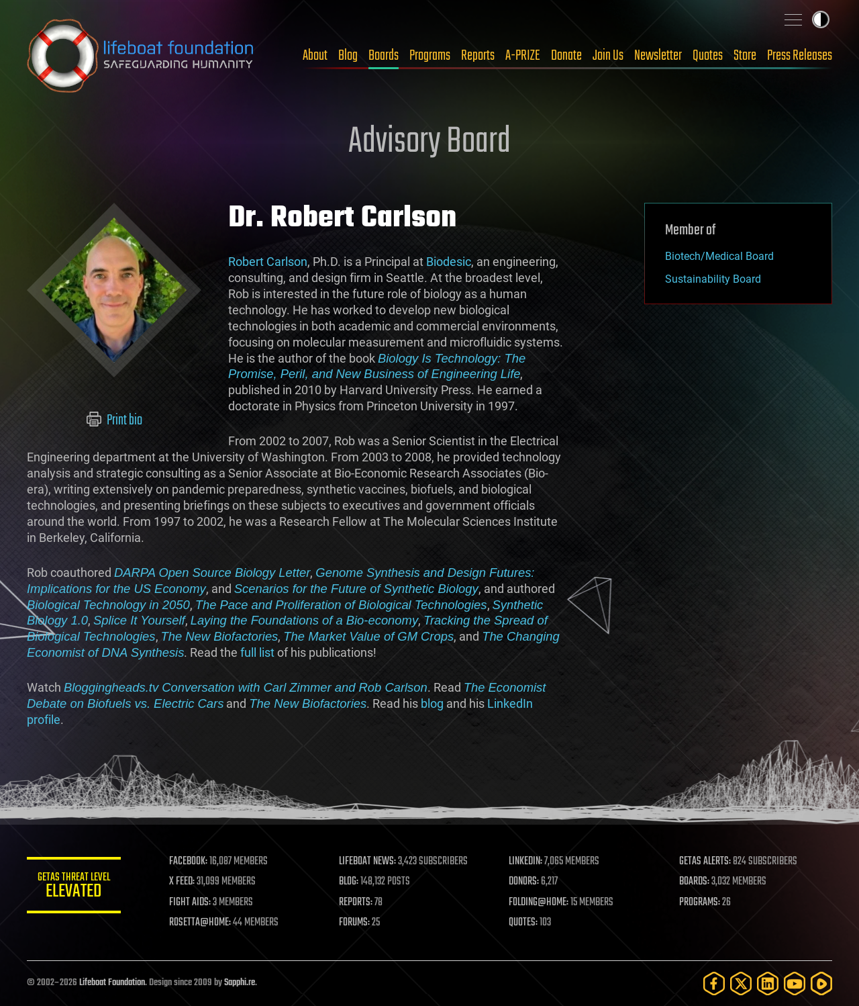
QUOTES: (523, 922)
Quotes (708, 56)
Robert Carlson (267, 262)
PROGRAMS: (699, 902)
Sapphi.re (239, 983)
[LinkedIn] (767, 983)
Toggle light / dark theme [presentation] (820, 19)
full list (257, 652)
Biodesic (448, 262)
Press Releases (799, 56)
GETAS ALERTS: (705, 861)
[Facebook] (714, 983)
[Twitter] (741, 983)
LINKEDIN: (526, 861)
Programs (429, 56)
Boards (383, 56)
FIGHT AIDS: (190, 902)
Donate (566, 56)
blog (432, 703)
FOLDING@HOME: (539, 902)
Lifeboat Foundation (112, 983)
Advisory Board (429, 142)
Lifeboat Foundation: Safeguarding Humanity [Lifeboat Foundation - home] (141, 56)
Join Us (608, 56)
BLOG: (348, 881)
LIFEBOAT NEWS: (367, 861)
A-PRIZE (522, 56)
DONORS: (524, 881)
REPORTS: (355, 902)
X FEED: (182, 881)
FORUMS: (354, 922)
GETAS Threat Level (74, 887)
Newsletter (658, 56)
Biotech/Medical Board (719, 256)
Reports (478, 56)
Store (745, 56)
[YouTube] (794, 983)
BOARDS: (694, 881)
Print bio (114, 420)
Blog (348, 56)
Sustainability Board (713, 279)
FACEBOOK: (188, 861)
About (315, 56)
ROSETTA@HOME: (200, 922)
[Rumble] (821, 983)
